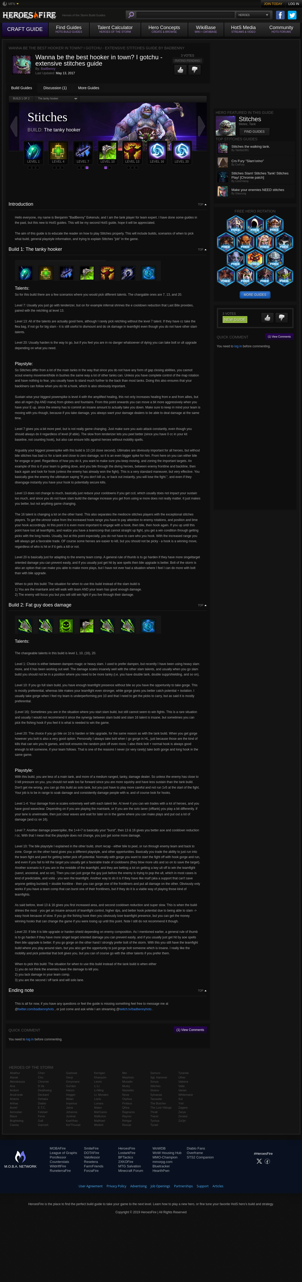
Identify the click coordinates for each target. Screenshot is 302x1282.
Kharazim (100, 1077)
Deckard (43, 1094)
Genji (69, 1077)
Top (200, 204)
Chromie (43, 1081)
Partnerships (183, 1186)
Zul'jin (182, 1120)
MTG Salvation (129, 1166)
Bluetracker (161, 1166)
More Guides (88, 88)
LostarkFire (126, 1153)
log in (30, 1039)
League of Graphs (63, 1153)
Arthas (14, 1103)
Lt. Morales (101, 1094)
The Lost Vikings (161, 1107)
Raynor (126, 1116)
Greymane (72, 1081)
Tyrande (183, 1072)
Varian (182, 1090)
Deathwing (45, 1090)
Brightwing (16, 1120)
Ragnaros (128, 1112)
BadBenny (48, 69)
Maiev (98, 1107)
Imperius (71, 1103)
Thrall (154, 1112)
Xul (180, 1098)
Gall (40, 1120)
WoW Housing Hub (166, 1153)
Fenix (41, 1116)
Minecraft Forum (130, 1171)
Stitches (155, 1086)
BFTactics (125, 1157)
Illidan (70, 1098)
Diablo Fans (196, 1148)
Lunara (98, 1103)
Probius (127, 1103)
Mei (124, 1072)
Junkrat (70, 1116)
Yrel (181, 1103)
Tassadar (156, 1098)
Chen (41, 1072)
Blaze (13, 1116)
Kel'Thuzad (73, 1124)
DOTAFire (91, 1153)
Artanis (14, 1098)
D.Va (41, 1086)
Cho (40, 1077)
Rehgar (127, 1120)
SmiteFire (91, 1148)
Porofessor (58, 1157)
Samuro (155, 1072)
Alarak (14, 1077)
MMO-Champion (164, 1157)
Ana (12, 1086)
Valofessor (92, 1157)
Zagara (183, 1107)
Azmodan (16, 1112)
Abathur (15, 1072)
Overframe (195, 1153)
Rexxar (126, 1124)
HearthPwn (160, 1171)
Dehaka (43, 1098)
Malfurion (100, 1116)
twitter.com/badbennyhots (36, 1009)
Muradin (127, 1081)
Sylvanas (156, 1094)
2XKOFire (125, 1162)
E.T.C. (42, 1107)
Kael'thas (72, 1120)
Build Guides (21, 88)
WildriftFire (58, 1166)
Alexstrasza (17, 1081)
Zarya (182, 1112)
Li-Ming (99, 1090)
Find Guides (254, 132)
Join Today (273, 4)
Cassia (14, 1124)
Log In (293, 4)
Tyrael (154, 1124)
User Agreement (91, 1186)
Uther (182, 1077)
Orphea (127, 1098)
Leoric (98, 1081)
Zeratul (182, 1116)
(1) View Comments (190, 1030)
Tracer (154, 1116)
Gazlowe (71, 1072)
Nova (125, 1094)
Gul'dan (71, 1086)
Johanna (71, 1112)
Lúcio (97, 1098)
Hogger (70, 1094)
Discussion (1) (55, 88)
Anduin (14, 1090)
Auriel (13, 1107)
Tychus (155, 1120)
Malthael (99, 1120)
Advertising (138, 1186)
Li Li (96, 1086)
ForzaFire (91, 1171)
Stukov (154, 1090)
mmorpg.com (162, 1162)
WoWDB (159, 1148)
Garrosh (43, 1124)
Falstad (42, 1112)
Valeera (183, 1081)
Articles (218, 1186)
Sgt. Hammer (158, 1077)
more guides (255, 295)
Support (203, 1186)
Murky (126, 1086)
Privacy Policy (116, 1186)
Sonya (154, 1081)
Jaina (69, 1107)
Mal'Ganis (100, 1112)
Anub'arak (16, 1094)
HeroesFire (126, 1148)
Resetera (91, 1162)
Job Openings (160, 1186)
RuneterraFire (60, 1171)
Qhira (125, 1107)
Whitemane (185, 1094)
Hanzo (70, 1090)
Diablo (42, 1103)
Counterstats (59, 1162)
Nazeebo (128, 1090)
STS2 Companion (200, 1157)
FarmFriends (94, 1166)
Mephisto (128, 1077)
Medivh (98, 1124)
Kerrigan (99, 1072)
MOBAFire (58, 1148)
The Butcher (158, 1103)
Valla (181, 1086)
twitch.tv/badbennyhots (135, 1009)
